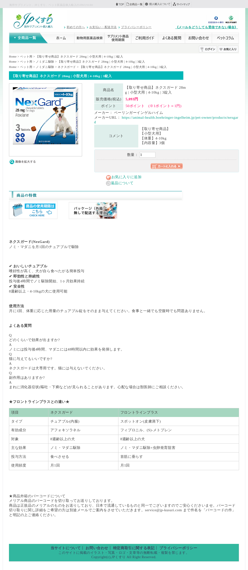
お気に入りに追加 (126, 177)
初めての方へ (76, 27)
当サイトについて (66, 548)
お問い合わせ (96, 548)
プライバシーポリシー (136, 27)
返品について (122, 183)
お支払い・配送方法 (103, 27)
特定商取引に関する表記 (134, 548)
